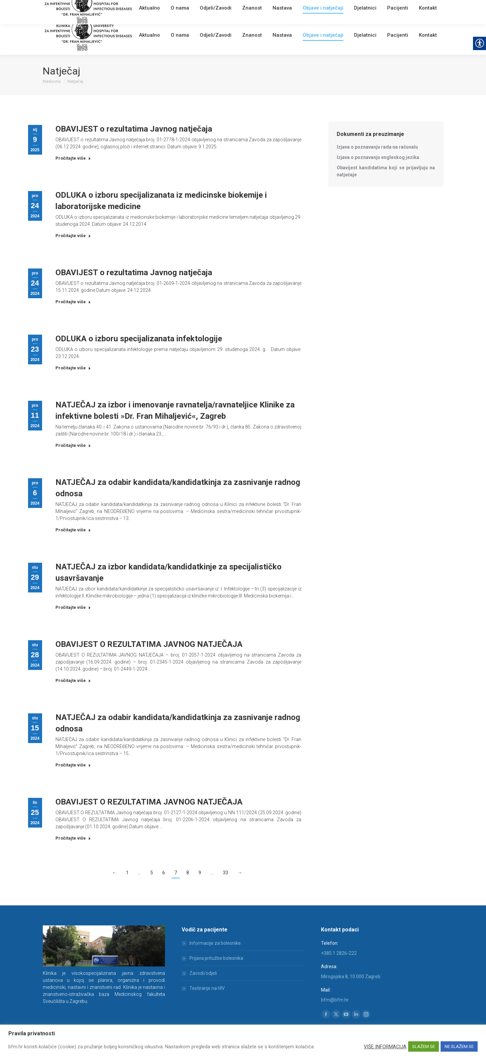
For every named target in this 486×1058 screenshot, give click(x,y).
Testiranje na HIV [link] (207, 988)
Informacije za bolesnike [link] (215, 943)
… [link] (139, 872)
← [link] (114, 872)
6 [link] (163, 872)
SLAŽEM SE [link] (423, 1046)
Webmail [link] (156, 8)
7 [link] (175, 872)
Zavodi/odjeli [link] (203, 973)
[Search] (403, 7)
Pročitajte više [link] (73, 158)
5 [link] (151, 872)
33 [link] (225, 872)
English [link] (175, 8)
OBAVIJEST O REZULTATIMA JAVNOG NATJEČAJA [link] (148, 644)
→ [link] (239, 872)
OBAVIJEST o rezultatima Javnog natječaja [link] (133, 129)
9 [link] (199, 872)
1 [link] (127, 872)
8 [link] (187, 872)
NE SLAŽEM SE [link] (459, 1046)
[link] (141, 8)
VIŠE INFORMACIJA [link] (385, 1047)
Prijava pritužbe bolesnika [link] (216, 958)
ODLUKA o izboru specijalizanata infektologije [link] (138, 338)
